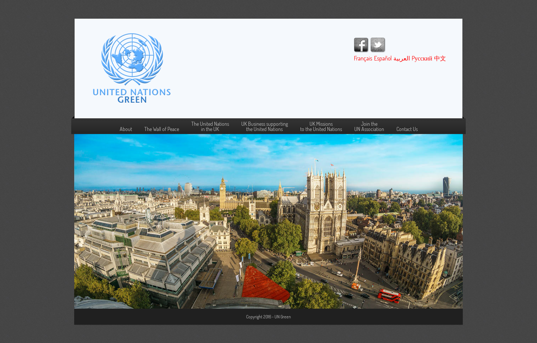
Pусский (422, 58)
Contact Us (407, 129)
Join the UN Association (369, 126)
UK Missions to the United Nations (321, 126)
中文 (440, 58)
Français (363, 58)
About (126, 129)
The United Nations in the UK (210, 126)
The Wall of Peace (161, 129)
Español (383, 58)
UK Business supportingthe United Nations (264, 126)
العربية (401, 58)
